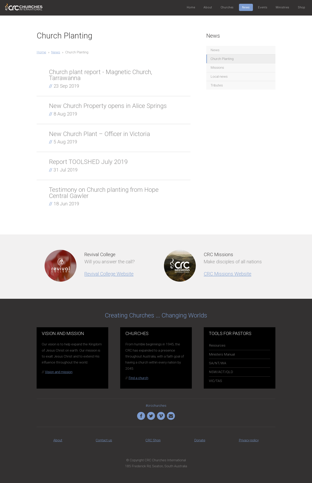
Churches (227, 7)
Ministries (282, 7)
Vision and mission (58, 372)
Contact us (104, 440)
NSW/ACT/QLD (221, 372)
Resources (217, 345)
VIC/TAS (215, 381)
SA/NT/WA (217, 363)
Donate (199, 440)
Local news (219, 76)
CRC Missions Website (227, 274)
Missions (217, 68)
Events (262, 7)
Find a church (138, 378)
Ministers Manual (222, 354)
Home (191, 7)
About (208, 7)
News (246, 7)
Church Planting (222, 59)
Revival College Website (109, 274)
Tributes (217, 85)
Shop (301, 7)
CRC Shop (153, 440)
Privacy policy (249, 440)
